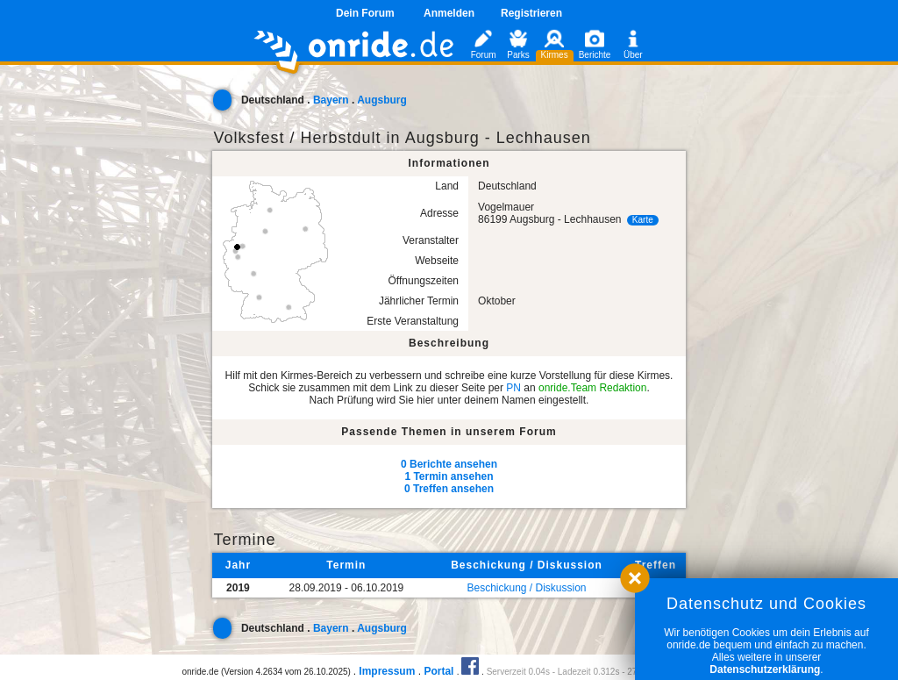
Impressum (387, 671)
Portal (438, 671)
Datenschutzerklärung (764, 669)
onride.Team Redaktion (592, 388)
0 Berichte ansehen (449, 464)
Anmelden (449, 13)
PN (513, 388)
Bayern (331, 100)
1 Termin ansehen (448, 476)
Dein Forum (365, 13)
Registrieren (531, 13)
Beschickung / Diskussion (526, 588)
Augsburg (382, 100)
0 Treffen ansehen (449, 489)
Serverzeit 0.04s (518, 671)
